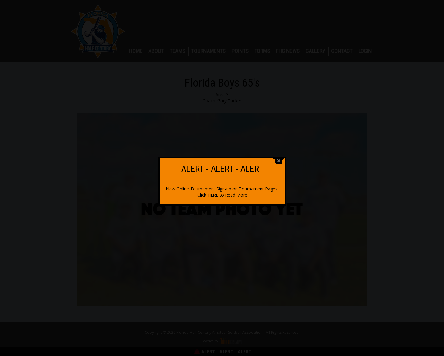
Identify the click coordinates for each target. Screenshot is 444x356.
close (279, 158)
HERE (213, 192)
